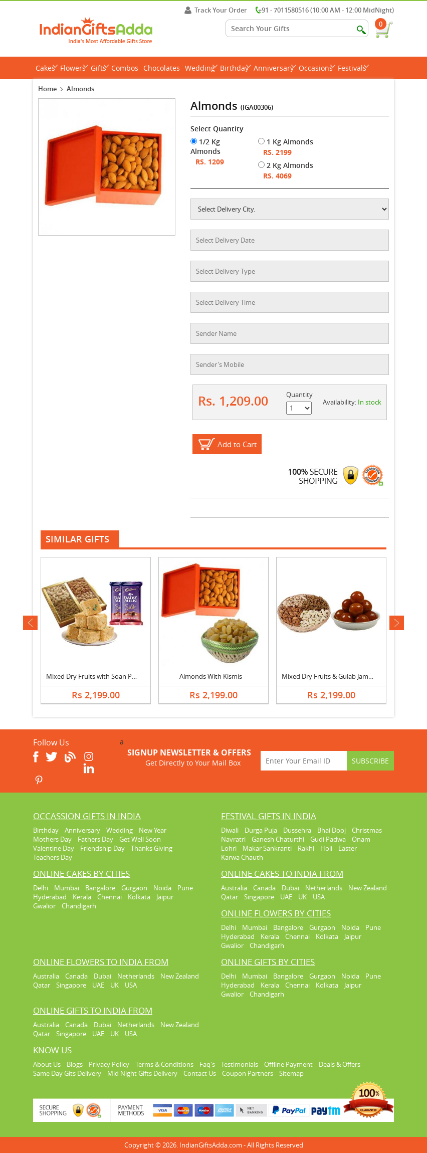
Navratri (233, 839)
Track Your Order (215, 10)
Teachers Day (52, 857)
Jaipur (164, 896)
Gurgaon (134, 887)
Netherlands (323, 887)
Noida (162, 887)
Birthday (235, 68)
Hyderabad (50, 896)
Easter (347, 848)
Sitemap (291, 1073)
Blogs (75, 1064)
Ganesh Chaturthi (278, 839)
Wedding (201, 68)
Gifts (100, 68)
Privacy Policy (109, 1064)
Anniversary (275, 68)
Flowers (74, 68)
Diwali (230, 830)
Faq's (207, 1064)
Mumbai (66, 887)
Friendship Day (102, 848)
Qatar (229, 896)
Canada (264, 887)
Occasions (317, 68)
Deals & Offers (339, 1064)
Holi (326, 848)
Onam (361, 839)
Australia (234, 887)
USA (319, 896)
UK (302, 896)
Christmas (367, 830)
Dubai (290, 887)
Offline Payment (288, 1064)
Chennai (109, 896)
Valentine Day (53, 848)
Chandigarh (79, 905)
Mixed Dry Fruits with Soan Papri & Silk (103, 676)
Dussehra (297, 830)
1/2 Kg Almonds (205, 146)
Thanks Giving (151, 848)
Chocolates (161, 68)
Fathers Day (95, 839)
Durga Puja (261, 830)
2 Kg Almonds (285, 165)
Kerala (82, 896)
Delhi (40, 887)
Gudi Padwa (328, 839)
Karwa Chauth (242, 857)
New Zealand (367, 887)
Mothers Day (52, 839)
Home (47, 88)
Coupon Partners (247, 1073)
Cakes (47, 68)
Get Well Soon (140, 839)
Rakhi (306, 848)
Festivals (353, 68)
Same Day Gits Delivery (67, 1073)
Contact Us (199, 1073)
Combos (124, 68)
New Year (152, 830)
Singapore (259, 896)
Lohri (229, 848)
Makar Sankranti (267, 848)
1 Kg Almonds (285, 141)
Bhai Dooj (331, 830)
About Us (47, 1064)
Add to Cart (237, 444)
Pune (185, 887)
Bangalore (100, 887)
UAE (286, 896)
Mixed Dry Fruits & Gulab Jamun (329, 676)
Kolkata (139, 896)
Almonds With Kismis (210, 676)
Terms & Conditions (164, 1064)
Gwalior (44, 905)
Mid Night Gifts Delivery (142, 1073)
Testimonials (239, 1064)
